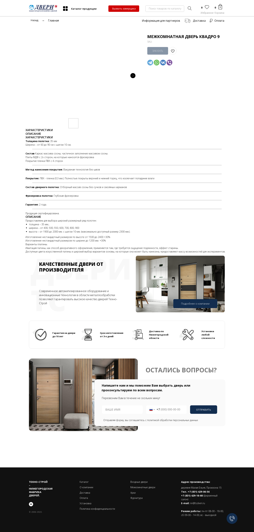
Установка (85, 503)
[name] (122, 409)
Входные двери (139, 481)
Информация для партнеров (161, 20)
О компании (86, 487)
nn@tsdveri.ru (197, 503)
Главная (53, 20)
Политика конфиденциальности (97, 508)
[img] (65, 8)
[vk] (31, 504)
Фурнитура (136, 498)
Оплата (219, 20)
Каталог (84, 481)
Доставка (199, 20)
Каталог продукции (84, 8)
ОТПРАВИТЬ (203, 409)
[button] (123, 8)
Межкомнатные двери (142, 487)
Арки (133, 492)
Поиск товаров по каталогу (165, 8)
